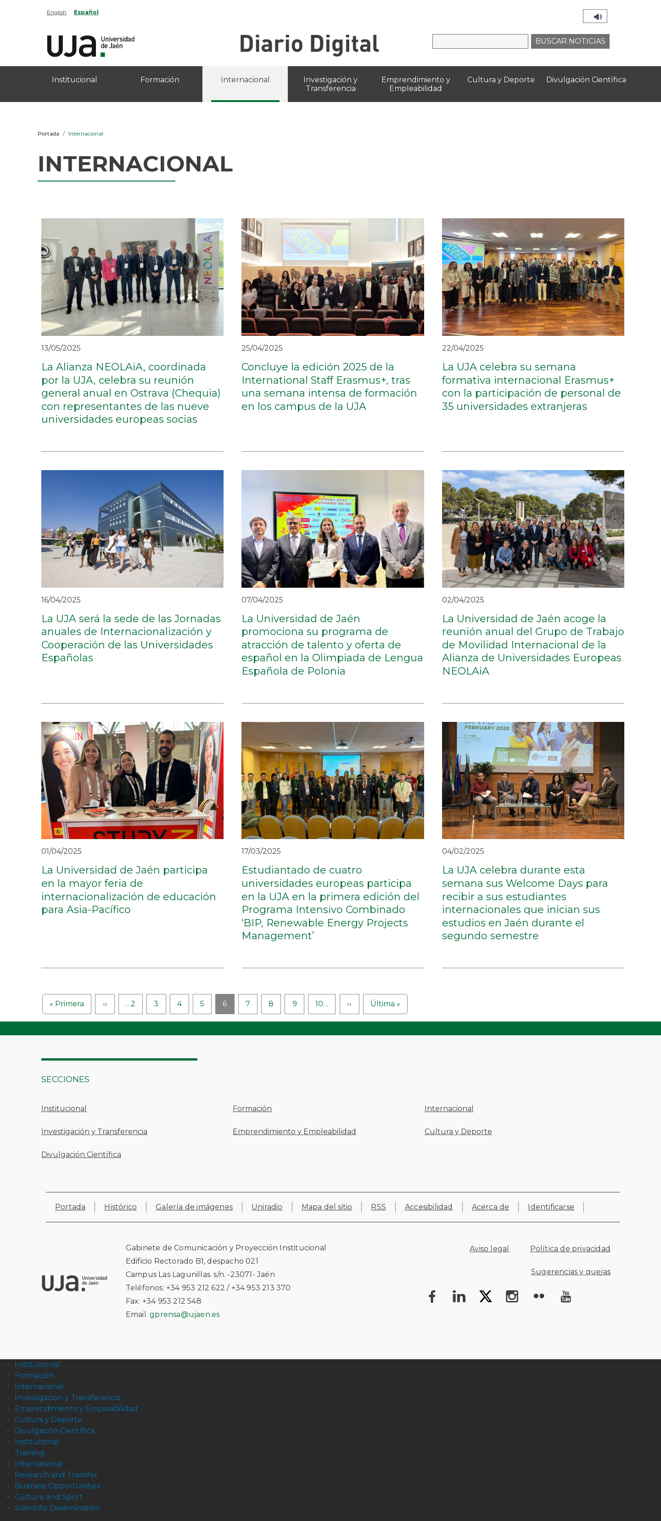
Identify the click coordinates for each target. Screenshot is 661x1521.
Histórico (120, 1207)
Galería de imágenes (194, 1207)
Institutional (37, 1441)
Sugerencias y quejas (571, 1271)
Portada (48, 133)
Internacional (449, 1108)
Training (30, 1452)
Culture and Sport (49, 1497)
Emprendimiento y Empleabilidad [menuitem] (415, 84)
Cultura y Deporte (458, 1131)
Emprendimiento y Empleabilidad (294, 1131)
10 (321, 1003)
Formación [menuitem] (159, 79)
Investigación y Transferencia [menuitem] (330, 84)
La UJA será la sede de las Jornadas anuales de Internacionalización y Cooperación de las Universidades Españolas (131, 638)
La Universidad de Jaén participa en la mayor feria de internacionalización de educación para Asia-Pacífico (128, 890)
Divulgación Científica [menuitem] (586, 79)
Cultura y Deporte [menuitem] (501, 79)
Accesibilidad (429, 1207)
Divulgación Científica (81, 1154)
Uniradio (267, 1207)
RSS (378, 1207)
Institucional (64, 1108)
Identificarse (551, 1207)
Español (86, 12)
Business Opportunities (57, 1485)
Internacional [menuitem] (245, 79)
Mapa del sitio (327, 1207)
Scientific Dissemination (57, 1508)
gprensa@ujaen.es (184, 1314)
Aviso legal (489, 1248)
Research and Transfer (56, 1474)
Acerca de (491, 1207)
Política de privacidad (570, 1248)
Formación (252, 1108)
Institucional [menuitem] (74, 79)
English (57, 12)
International (39, 1463)
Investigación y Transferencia (94, 1131)
